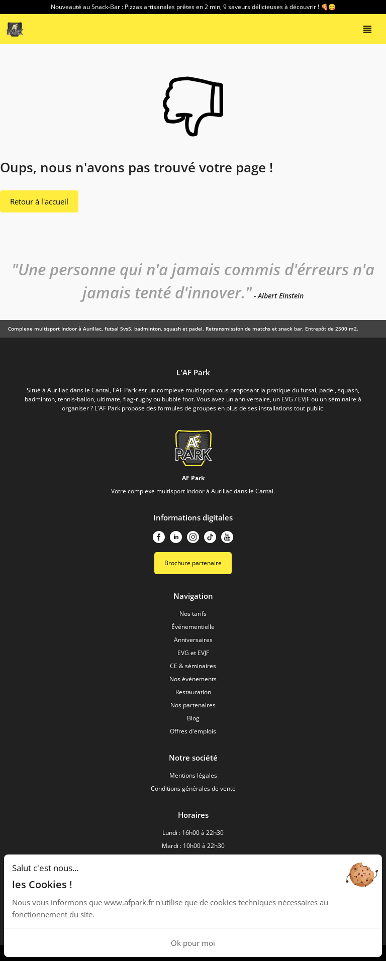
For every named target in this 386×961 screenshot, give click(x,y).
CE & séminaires (193, 666)
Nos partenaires (193, 705)
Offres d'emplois (193, 731)
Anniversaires (193, 639)
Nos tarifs (193, 613)
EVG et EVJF (193, 653)
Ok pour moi (193, 943)
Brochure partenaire (193, 563)
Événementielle (193, 626)
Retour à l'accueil (39, 201)
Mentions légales (193, 775)
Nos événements (193, 679)
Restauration (193, 692)
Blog (193, 718)
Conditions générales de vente (193, 788)
